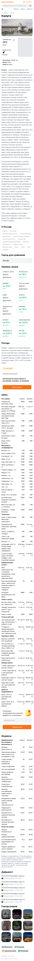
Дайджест (28, 2)
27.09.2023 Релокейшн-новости (12, 882)
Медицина (26, 241)
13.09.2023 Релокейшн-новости (12, 893)
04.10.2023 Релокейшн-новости (12, 876)
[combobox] (15, 5)
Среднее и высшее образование (12, 241)
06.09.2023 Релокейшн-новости (13, 899)
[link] (7, 947)
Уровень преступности (9, 239)
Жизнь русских (7, 236)
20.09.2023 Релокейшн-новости (13, 888)
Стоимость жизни (17, 244)
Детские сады (21, 239)
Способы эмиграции (25, 233)
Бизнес (16, 247)
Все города (13, 231)
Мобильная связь (7, 247)
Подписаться (17, 727)
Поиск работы (6, 244)
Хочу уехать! (7, 2)
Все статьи (13, 958)
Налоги (23, 247)
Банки (29, 247)
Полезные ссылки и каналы (10, 233)
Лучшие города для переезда (21, 236)
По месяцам (8, 368)
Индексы (5, 231)
